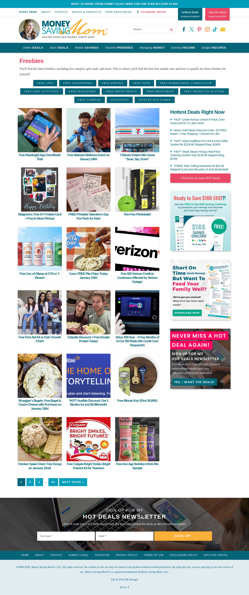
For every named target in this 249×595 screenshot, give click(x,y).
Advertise (102, 555)
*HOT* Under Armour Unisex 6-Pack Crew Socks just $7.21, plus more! (197, 121)
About (46, 11)
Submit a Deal (78, 555)
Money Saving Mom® (75, 28)
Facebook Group (153, 12)
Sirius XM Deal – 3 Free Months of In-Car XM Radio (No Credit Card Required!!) (137, 341)
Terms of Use (154, 555)
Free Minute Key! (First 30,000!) (137, 400)
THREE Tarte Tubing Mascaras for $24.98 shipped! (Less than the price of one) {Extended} (199, 167)
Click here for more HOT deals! (200, 178)
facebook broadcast (190, 14)
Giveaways (120, 99)
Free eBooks (112, 82)
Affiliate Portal (216, 555)
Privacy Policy (127, 555)
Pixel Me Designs (128, 579)
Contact (61, 11)
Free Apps (45, 82)
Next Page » (73, 482)
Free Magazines (82, 91)
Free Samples (89, 99)
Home (24, 555)
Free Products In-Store (204, 91)
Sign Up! (182, 536)
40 (53, 482)
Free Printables (160, 91)
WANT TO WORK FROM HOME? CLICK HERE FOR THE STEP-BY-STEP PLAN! (124, 3)
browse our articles (217, 14)
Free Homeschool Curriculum (186, 82)
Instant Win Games (155, 99)
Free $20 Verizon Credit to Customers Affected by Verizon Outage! (137, 278)
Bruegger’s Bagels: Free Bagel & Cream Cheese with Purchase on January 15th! (39, 404)
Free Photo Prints (121, 91)
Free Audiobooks (77, 82)
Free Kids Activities (41, 91)
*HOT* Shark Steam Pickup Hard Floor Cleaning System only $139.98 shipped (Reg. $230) (197, 155)
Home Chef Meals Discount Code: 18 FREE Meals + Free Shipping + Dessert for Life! (198, 132)
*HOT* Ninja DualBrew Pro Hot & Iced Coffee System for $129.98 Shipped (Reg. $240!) (199, 142)
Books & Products (87, 11)
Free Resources (118, 11)
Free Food (141, 82)
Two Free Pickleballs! (137, 214)
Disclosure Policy (184, 555)
